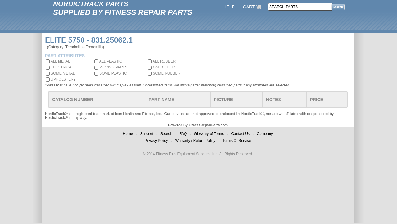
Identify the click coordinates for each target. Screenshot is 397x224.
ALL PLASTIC (108, 61)
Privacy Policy (156, 140)
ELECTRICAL (60, 67)
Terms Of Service (236, 140)
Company (265, 134)
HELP (228, 6)
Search (166, 134)
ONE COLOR (161, 67)
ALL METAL (58, 61)
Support (146, 134)
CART (252, 6)
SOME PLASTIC (110, 73)
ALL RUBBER (162, 61)
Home (128, 134)
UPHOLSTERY (61, 79)
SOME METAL (60, 73)
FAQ (183, 134)
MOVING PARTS (110, 67)
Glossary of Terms (209, 134)
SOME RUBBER (164, 73)
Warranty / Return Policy (195, 140)
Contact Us (240, 134)
